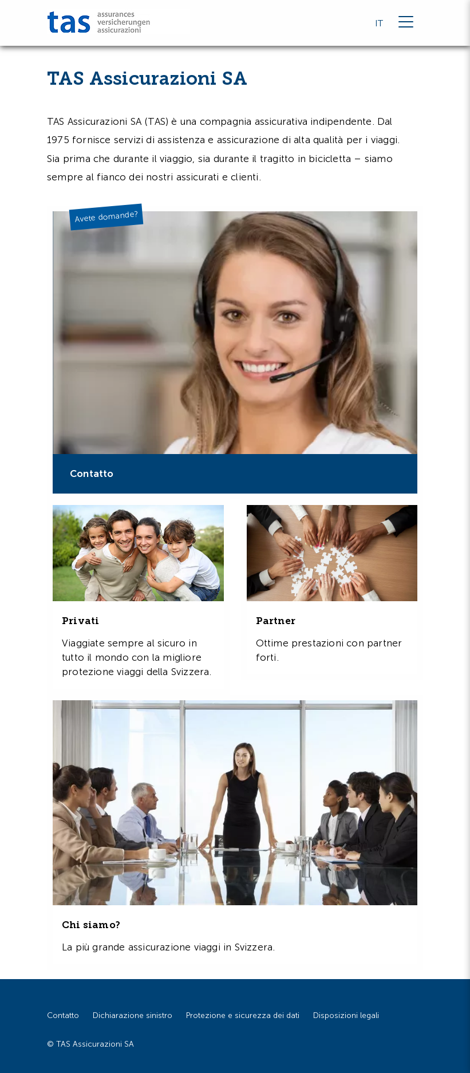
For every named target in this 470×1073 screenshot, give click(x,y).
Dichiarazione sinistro (132, 1015)
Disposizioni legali (346, 1015)
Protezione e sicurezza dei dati (242, 1015)
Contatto (63, 1015)
